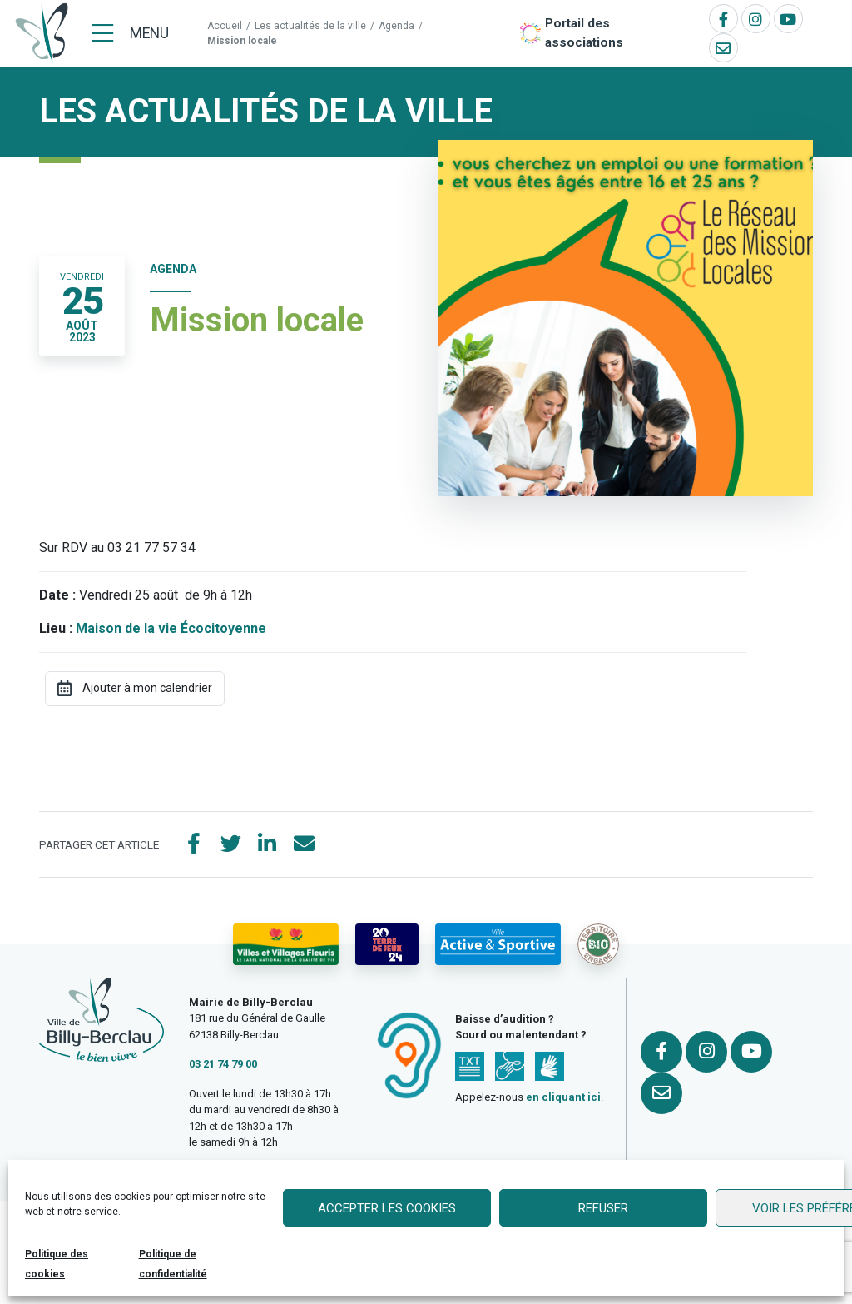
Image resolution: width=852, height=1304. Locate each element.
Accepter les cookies (387, 1208)
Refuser (603, 1208)
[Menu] (130, 33)
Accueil (224, 26)
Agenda (396, 26)
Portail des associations (584, 33)
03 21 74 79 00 (223, 1064)
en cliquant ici (563, 1097)
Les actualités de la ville (310, 26)
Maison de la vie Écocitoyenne (171, 628)
